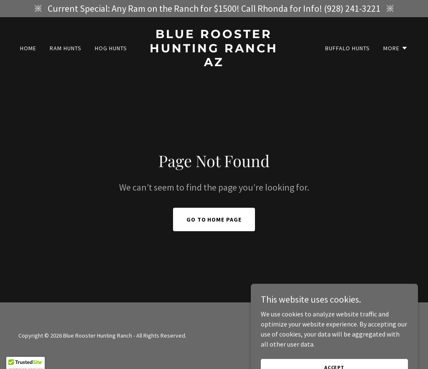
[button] (395, 48)
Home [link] (28, 48)
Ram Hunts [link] (66, 48)
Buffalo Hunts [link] (347, 48)
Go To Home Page (214, 219)
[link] (213, 63)
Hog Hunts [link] (111, 48)
